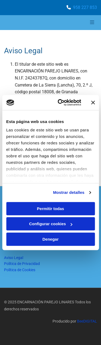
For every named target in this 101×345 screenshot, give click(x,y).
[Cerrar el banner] (93, 102)
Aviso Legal (13, 258)
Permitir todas (50, 208)
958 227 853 (85, 7)
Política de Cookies (19, 270)
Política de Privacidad (22, 263)
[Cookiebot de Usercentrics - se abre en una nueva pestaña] (60, 102)
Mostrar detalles (69, 192)
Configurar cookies (50, 223)
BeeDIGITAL (87, 321)
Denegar (50, 239)
